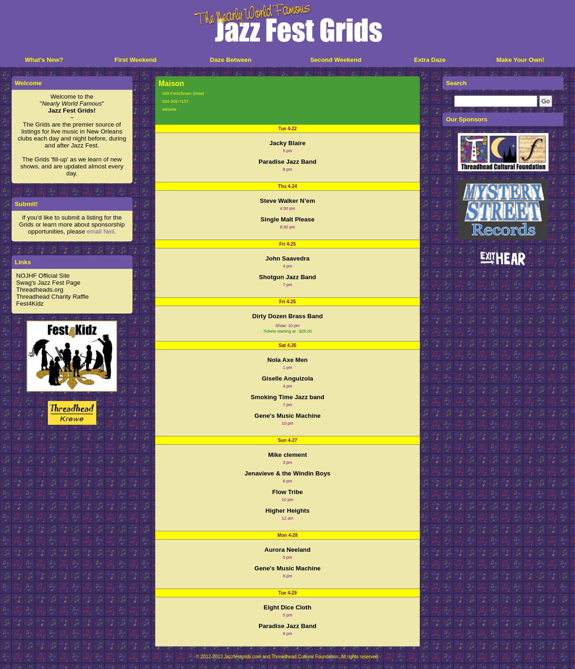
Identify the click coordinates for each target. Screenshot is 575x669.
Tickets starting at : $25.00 (287, 331)
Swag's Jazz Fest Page (48, 282)
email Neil (100, 231)
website (169, 109)
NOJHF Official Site (43, 275)
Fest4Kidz (30, 303)
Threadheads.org (40, 289)
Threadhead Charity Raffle (52, 296)
